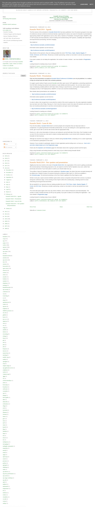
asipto (37, 67)
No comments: (63, 66)
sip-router (5, 251)
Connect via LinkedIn (8, 65)
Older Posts (89, 206)
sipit (4, 482)
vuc (4, 325)
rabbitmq (5, 467)
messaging (5, 444)
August (8, 179)
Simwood (36, 55)
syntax (4, 372)
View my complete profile (11, 68)
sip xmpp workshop (7, 478)
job (3, 346)
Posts (6, 144)
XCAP (4, 312)
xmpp (4, 327)
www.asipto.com (7, 30)
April (7, 189)
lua (3, 435)
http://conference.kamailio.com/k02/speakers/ (43, 50)
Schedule (48, 147)
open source (6, 268)
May (7, 187)
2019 (6, 156)
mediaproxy (6, 442)
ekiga (4, 406)
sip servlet (5, 475)
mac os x (5, 319)
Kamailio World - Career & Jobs (41, 123)
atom (4, 382)
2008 (6, 223)
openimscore (6, 302)
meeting (5, 355)
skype (4, 300)
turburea (5, 492)
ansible (4, 329)
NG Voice (44, 55)
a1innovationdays (7, 380)
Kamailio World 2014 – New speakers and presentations (49, 162)
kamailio (41, 67)
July (7, 182)
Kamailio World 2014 (54, 32)
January (8, 208)
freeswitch (5, 266)
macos (4, 437)
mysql (4, 450)
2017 (6, 160)
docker (4, 332)
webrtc (53, 67)
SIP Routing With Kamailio (9, 18)
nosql (4, 452)
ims (48, 200)
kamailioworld (6, 255)
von (4, 293)
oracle (4, 459)
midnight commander (8, 446)
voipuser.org (6, 374)
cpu (4, 393)
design (4, 395)
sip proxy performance (8, 473)
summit (4, 281)
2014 (6, 168)
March (8, 191)
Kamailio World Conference (9, 24)
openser (4, 247)
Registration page (42, 194)
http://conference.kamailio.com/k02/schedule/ (43, 45)
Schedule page (36, 175)
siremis (4, 264)
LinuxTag (5, 296)
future (4, 416)
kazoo (4, 317)
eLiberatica (5, 404)
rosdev (4, 304)
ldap (4, 429)
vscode (4, 499)
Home (61, 206)
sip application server (8, 368)
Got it (91, 4)
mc (3, 439)
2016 (6, 163)
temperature (6, 488)
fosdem (4, 279)
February (8, 194)
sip (46, 67)
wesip (4, 501)
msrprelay (5, 448)
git (3, 340)
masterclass (5, 353)
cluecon (4, 270)
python (4, 463)
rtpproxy (5, 321)
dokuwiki (5, 401)
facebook (5, 410)
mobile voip (6, 357)
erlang (4, 336)
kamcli (4, 427)
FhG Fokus (68, 53)
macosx (4, 351)
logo (4, 433)
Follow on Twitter (17, 63)
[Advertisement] (10, 109)
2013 (6, 211)
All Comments (8, 147)
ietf (3, 342)
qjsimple (5, 465)
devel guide (5, 397)
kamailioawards (6, 287)
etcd (4, 408)
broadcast (5, 387)
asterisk (4, 257)
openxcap (5, 456)
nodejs (4, 359)
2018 (6, 158)
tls (3, 490)
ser (3, 253)
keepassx (5, 348)
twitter (4, 495)
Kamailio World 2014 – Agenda (40, 29)
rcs (3, 298)
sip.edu (4, 480)
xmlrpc (4, 503)
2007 (6, 226)
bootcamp (5, 384)
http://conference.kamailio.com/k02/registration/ (44, 108)
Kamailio (54, 83)
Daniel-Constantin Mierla (13, 59)
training (4, 285)
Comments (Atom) (41, 210)
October (8, 175)
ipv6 (4, 422)
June (7, 184)
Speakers (40, 147)
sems (4, 274)
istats (4, 425)
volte (4, 249)
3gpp (4, 376)
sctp (4, 363)
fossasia (5, 414)
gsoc (4, 418)
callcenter (5, 389)
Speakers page (65, 171)
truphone (5, 308)
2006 (6, 228)
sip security (5, 289)
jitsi (4, 344)
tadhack (4, 484)
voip (49, 67)
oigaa (4, 454)
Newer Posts (33, 206)
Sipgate (83, 53)
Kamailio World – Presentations (40, 76)
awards (4, 277)
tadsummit (5, 486)
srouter (4, 272)
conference (43, 200)
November (9, 172)
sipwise (4, 306)
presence (5, 461)
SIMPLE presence (7, 310)
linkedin (5, 431)
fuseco (4, 338)
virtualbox (5, 497)
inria (4, 420)
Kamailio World (45, 126)
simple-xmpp (6, 365)
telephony (5, 283)
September (9, 177)
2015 (6, 165)
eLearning (5, 334)
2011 (6, 216)
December (8, 170)
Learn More (84, 4)
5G (3, 378)
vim (4, 323)
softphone (5, 370)
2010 (6, 218)
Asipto (73, 53)
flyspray (5, 412)
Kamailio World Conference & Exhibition (62, 78)
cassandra (5, 391)
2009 (6, 221)
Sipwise (78, 53)
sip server (5, 260)
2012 (6, 214)
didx (4, 399)
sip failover (5, 471)
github (4, 315)
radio (4, 469)
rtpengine (5, 361)
